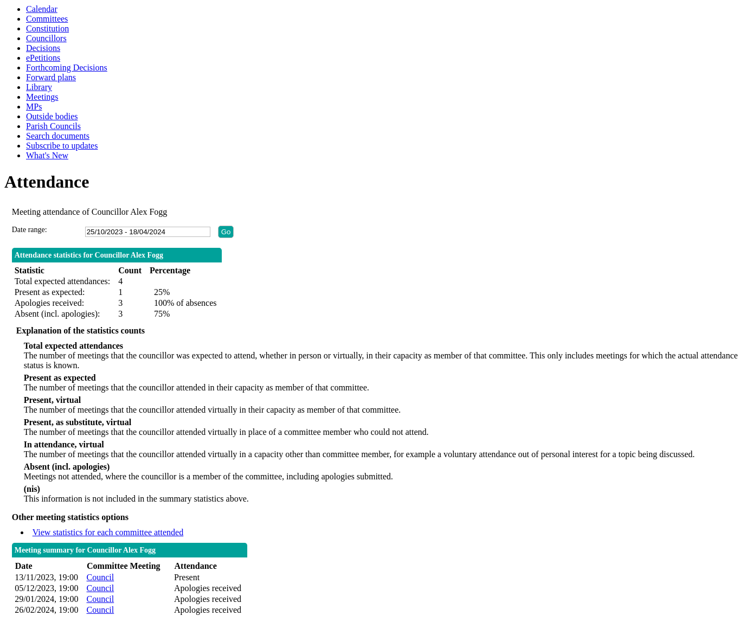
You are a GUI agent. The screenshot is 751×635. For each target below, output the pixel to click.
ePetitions (43, 57)
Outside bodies (52, 116)
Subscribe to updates (62, 145)
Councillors (46, 38)
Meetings (42, 96)
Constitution (47, 28)
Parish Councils (53, 126)
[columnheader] (48, 566)
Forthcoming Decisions (66, 67)
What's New (47, 155)
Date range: (29, 230)
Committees (47, 18)
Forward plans (51, 77)
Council (100, 577)
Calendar (41, 9)
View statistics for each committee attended (108, 532)
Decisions (43, 48)
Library (39, 87)
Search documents (57, 135)
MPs (34, 106)
